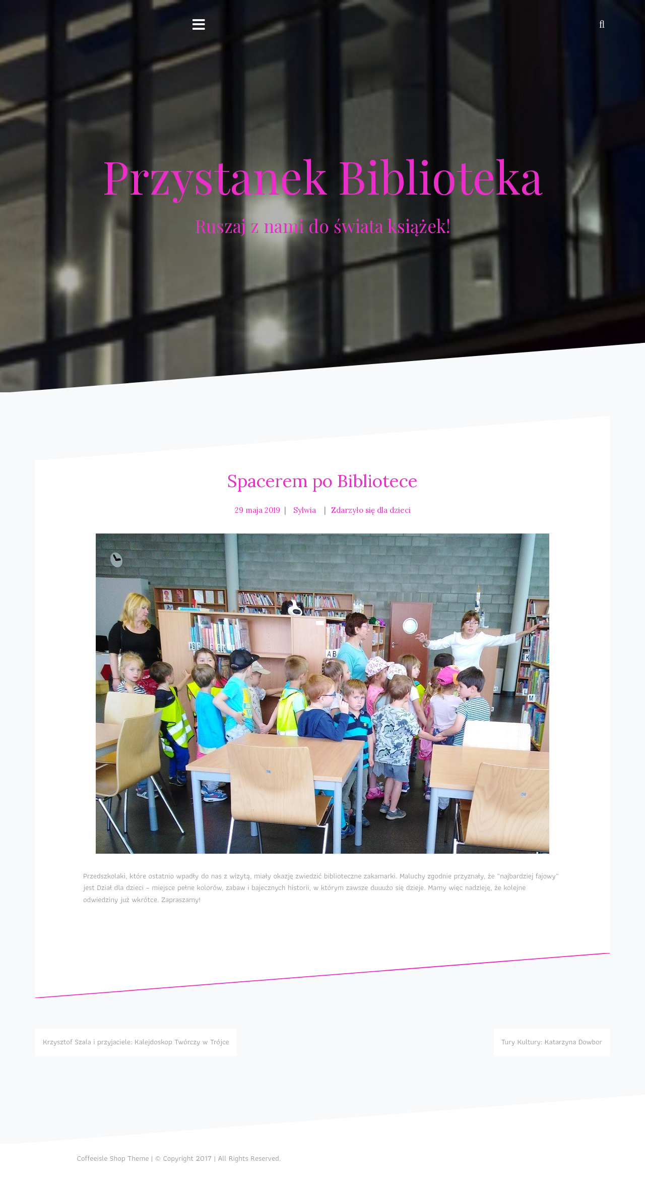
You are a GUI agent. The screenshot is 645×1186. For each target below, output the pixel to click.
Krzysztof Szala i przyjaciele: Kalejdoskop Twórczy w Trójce (136, 1042)
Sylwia (304, 510)
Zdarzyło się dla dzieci (371, 510)
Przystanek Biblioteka (322, 176)
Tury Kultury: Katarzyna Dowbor (551, 1042)
